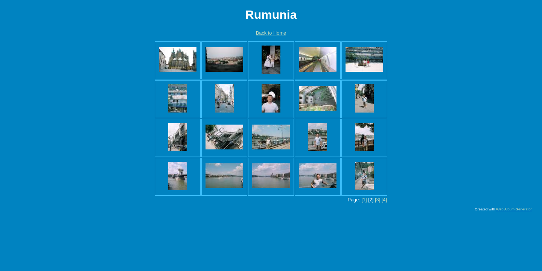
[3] (377, 199)
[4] (384, 199)
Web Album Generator (514, 209)
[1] (364, 199)
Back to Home (271, 33)
